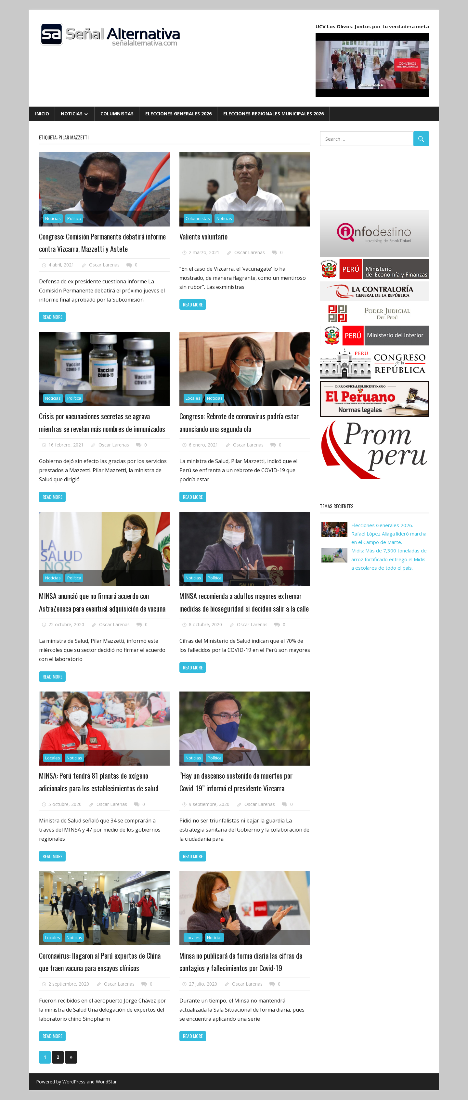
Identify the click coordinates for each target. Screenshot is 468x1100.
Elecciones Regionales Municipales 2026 (273, 113)
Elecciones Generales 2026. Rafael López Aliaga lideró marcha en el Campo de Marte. (388, 534)
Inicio (42, 113)
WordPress (73, 1082)
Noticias (72, 113)
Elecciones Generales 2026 (178, 113)
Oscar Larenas (104, 265)
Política (74, 218)
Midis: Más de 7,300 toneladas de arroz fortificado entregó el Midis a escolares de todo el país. (389, 559)
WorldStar (106, 1082)
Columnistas (117, 113)
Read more (52, 316)
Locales (193, 398)
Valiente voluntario (203, 236)
